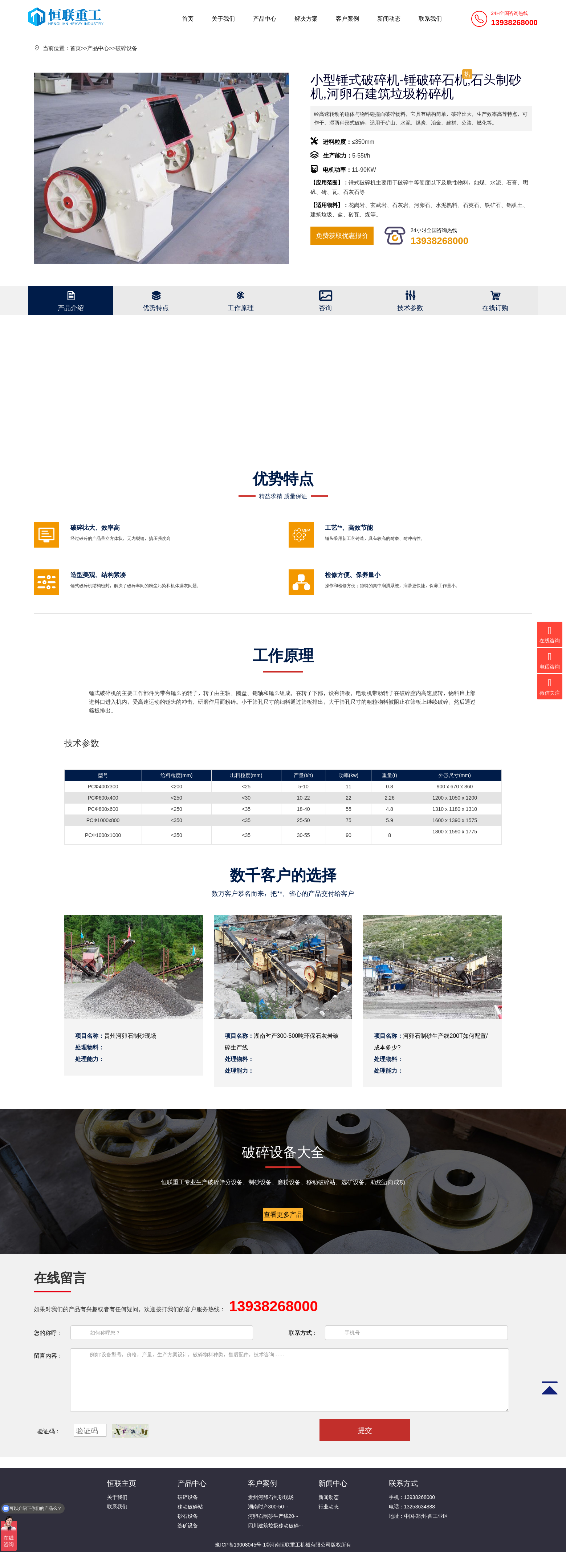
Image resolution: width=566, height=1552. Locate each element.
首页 (188, 18)
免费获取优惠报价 (342, 235)
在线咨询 (549, 634)
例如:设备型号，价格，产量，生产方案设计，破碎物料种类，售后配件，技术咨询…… (289, 1380)
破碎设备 (126, 48)
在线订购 (495, 307)
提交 (365, 1430)
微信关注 (549, 686)
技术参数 (410, 307)
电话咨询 (549, 660)
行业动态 (328, 1506)
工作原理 (241, 307)
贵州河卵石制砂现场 (271, 1497)
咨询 (325, 307)
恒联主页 (121, 1483)
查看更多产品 (283, 1214)
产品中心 (264, 18)
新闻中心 (332, 1483)
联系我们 (430, 18)
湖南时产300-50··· (268, 1506)
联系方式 (403, 1483)
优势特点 (156, 307)
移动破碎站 (190, 1506)
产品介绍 (71, 307)
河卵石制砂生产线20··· (273, 1516)
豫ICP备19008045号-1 (240, 1544)
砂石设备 (188, 1516)
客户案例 (347, 18)
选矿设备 (188, 1525)
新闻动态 (388, 18)
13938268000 (439, 240)
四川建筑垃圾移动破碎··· (275, 1525)
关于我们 (223, 18)
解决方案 (306, 18)
